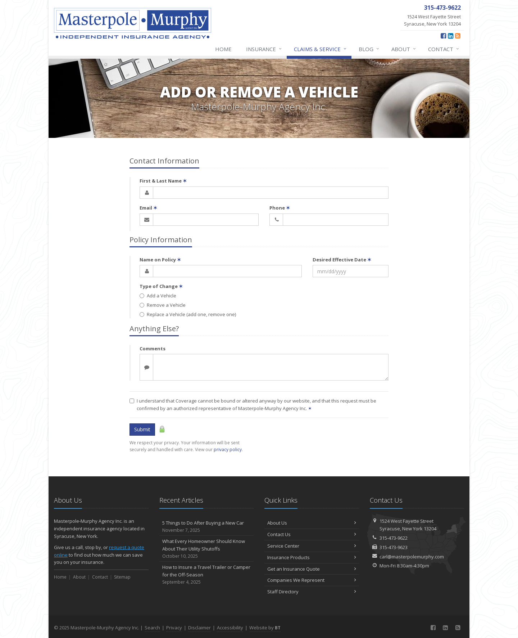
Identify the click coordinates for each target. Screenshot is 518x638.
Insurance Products (311, 557)
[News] (457, 35)
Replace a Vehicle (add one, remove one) (188, 314)
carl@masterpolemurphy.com (412, 556)
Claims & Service (320, 49)
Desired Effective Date (342, 259)
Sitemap (122, 577)
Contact (444, 49)
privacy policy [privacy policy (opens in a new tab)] (228, 449)
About (404, 49)
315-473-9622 (394, 538)
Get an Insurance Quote (311, 569)
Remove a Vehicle (163, 305)
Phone (279, 208)
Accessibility (230, 627)
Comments (152, 348)
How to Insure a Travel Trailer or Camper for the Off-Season (206, 574)
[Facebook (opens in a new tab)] (443, 35)
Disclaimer (199, 627)
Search (152, 627)
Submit (142, 429)
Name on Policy (160, 259)
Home (223, 49)
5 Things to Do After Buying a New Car (206, 527)
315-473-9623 (394, 547)
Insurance (264, 49)
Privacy (174, 627)
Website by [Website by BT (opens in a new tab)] (265, 627)
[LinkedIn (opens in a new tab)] (450, 35)
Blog (369, 49)
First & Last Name (163, 181)
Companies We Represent (311, 580)
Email (148, 208)
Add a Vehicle (158, 295)
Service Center (311, 546)
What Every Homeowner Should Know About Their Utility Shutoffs (206, 549)
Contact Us (311, 534)
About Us (311, 523)
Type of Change (161, 286)
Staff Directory (311, 591)
